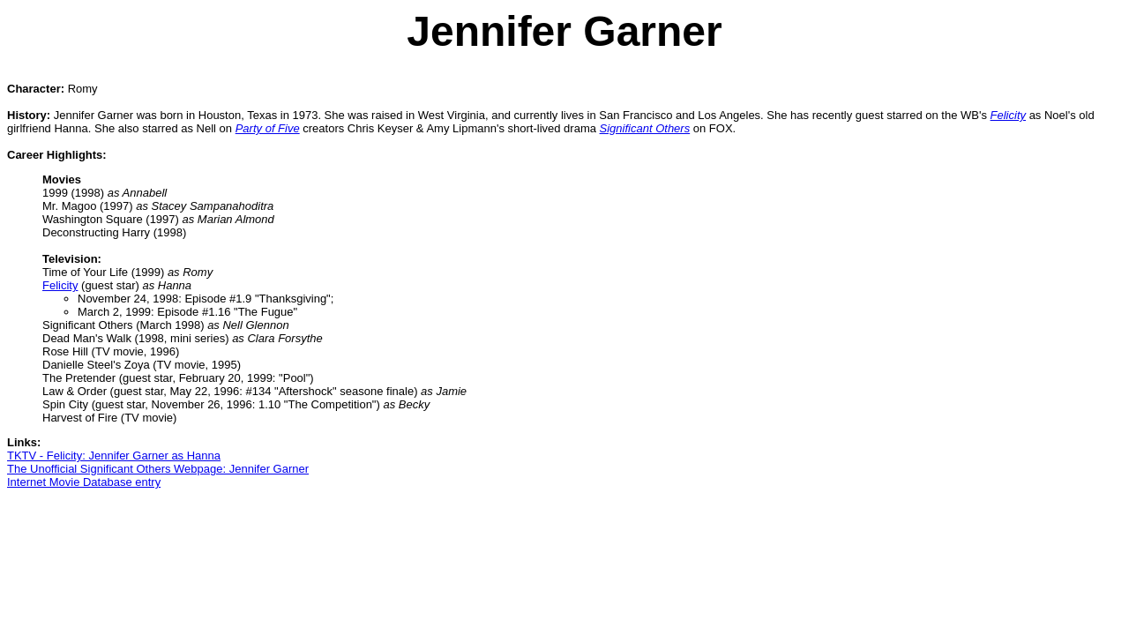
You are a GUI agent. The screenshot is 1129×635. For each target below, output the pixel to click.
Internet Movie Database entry (84, 482)
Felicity (60, 285)
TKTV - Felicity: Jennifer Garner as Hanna (114, 455)
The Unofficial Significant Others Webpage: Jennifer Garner (158, 468)
